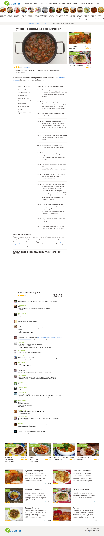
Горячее (37, 3)
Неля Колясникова (60, 67)
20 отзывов (27, 67)
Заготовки (53, 3)
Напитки (76, 3)
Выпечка (28, 3)
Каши (69, 3)
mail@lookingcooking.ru (93, 531)
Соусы (90, 3)
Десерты (44, 3)
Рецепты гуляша (74, 34)
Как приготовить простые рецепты (12, 3)
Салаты (84, 3)
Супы (97, 3)
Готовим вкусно (13, 530)
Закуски (62, 3)
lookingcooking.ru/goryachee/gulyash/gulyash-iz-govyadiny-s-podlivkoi (40, 338)
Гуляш (7, 472)
